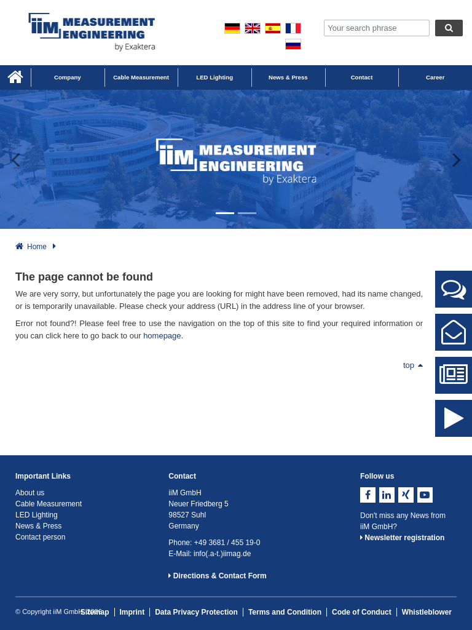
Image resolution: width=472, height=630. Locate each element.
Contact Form (453, 342)
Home (37, 246)
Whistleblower (427, 612)
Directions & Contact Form (217, 576)
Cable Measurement (141, 77)
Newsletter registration (402, 537)
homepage (162, 335)
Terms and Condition (284, 612)
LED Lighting (214, 77)
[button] (23, 159)
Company (67, 77)
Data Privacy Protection (196, 612)
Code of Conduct (361, 612)
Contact (362, 77)
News (453, 380)
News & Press (288, 77)
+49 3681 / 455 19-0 (227, 542)
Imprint (132, 612)
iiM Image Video (453, 428)
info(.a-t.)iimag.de (222, 553)
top (413, 365)
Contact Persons (453, 299)
